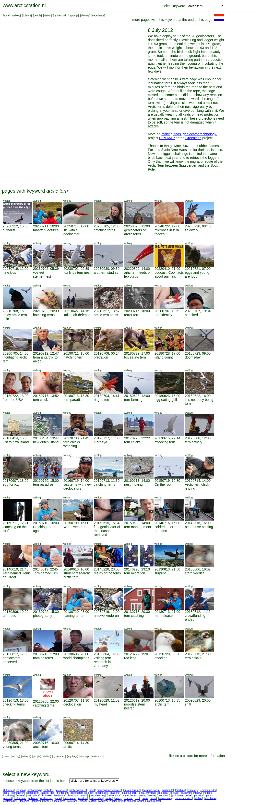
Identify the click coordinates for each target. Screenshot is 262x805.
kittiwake (46, 795)
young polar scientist (149, 801)
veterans (72, 801)
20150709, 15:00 (76, 523)
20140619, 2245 (45, 569)
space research (183, 798)
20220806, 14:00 (137, 269)
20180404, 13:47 (46, 438)
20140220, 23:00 (106, 569)
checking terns (14, 704)
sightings (73, 15)
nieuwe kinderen (106, 616)
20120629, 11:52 (106, 700)
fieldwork (191, 230)
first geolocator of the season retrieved (107, 531)
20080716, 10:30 (46, 743)
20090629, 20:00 (198, 700)
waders (103, 801)
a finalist (9, 230)
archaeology (34, 790)
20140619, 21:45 (15, 569)
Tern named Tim (45, 573)
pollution (32, 798)
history (197, 793)
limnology (73, 795)
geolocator (76, 793)
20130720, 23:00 (76, 612)
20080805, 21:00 (15, 743)
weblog (16, 15)
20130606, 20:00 (76, 654)
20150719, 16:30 (167, 481)
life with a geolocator (71, 232)
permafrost (163, 795)
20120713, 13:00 (15, 700)
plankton (198, 795)
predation (101, 357)
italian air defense (76, 315)
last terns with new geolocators (77, 486)
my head (100, 704)
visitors (92, 801)
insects (20, 795)
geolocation (72, 704)
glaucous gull (128, 793)
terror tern (131, 315)
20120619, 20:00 (137, 700)
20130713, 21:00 (167, 612)
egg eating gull (166, 400)
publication (70, 798)
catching (180, 790)
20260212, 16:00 (15, 226)
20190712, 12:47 (46, 353)
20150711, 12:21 (15, 523)
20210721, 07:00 (198, 269)
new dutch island (46, 442)
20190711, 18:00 (76, 353)
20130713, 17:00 (46, 654)
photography (42, 616)
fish (53, 793)
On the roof (163, 484)
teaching (24, 801)
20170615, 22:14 (167, 438)
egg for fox (11, 484)
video (83, 801)
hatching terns (44, 315)
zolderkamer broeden (164, 529)
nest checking (97, 795)
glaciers (114, 793)
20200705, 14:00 (15, 353)
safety (118, 798)
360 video (8, 790)
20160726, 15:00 (46, 481)
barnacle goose (151, 790)
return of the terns (107, 573)
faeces (44, 793)
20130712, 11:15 (198, 612)
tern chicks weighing (71, 444)
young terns (12, 747)
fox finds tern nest (77, 272)
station (47, 15)
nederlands (98, 15)
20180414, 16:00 (15, 438)
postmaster (46, 798)
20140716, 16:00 (167, 523)
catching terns (104, 230)
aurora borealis (132, 790)
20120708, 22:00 (46, 701)
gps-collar (163, 793)
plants (209, 795)
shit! (188, 704)
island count (164, 357)
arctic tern (162, 704)
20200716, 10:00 (137, 311)
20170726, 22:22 (137, 438)
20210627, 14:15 (76, 311)
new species (130, 795)
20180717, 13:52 (46, 396)
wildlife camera (127, 801)
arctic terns (71, 747)
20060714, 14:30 (76, 743)
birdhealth (167, 790)
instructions (33, 795)
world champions (76, 658)
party (142, 795)
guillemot (186, 793)
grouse (175, 793)
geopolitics (101, 793)
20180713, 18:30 (76, 396)
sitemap (85, 15)
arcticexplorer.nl (78, 790)
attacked (191, 315)
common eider (208, 790)
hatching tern (73, 357)
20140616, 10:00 (76, 569)
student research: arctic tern (76, 575)
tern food (9, 616)
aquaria (21, 790)
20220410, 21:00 (167, 269)
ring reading (96, 798)
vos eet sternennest (42, 274)
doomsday (193, 357)
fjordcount (62, 793)
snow (153, 798)
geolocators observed (11, 660)
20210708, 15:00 (15, 311)
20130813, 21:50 (167, 569)
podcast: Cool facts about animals (169, 274)
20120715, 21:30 (198, 654)
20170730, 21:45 (76, 438)
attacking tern (165, 442)
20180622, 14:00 (198, 396)
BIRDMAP (167, 138)
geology (89, 793)
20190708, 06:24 (106, 353)
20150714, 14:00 (198, 481)
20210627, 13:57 (106, 311)
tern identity (163, 315)
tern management (137, 527)
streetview (210, 798)
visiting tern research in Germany (102, 662)
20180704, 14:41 (106, 396)
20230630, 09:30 (106, 269)
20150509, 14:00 (137, 523)
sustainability (10, 801)
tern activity (193, 442)
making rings (171, 134)
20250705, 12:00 (106, 226)
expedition (32, 793)
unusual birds (58, 801)
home (6, 15)
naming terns (73, 616)
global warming (147, 793)
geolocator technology (199, 134)
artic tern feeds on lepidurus (138, 274)
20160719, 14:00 (76, 481)
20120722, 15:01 (137, 654)
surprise (161, 573)
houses (208, 793)
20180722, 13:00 (15, 396)
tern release (164, 616)
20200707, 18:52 (167, 311)
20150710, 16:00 (46, 523)
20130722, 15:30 (46, 612)
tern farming (133, 400)
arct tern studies (106, 272)
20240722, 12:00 (167, 226)
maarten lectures (46, 230)
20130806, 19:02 (198, 569)
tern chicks (41, 400)
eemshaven (18, 793)
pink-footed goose (182, 795)
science (27, 15)
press (58, 798)
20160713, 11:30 (106, 481)
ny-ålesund (60, 15)
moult (84, 795)
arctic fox (48, 790)
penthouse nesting (199, 527)
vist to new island (16, 442)
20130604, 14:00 (106, 654)
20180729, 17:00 (137, 353)
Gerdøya (100, 442)
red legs (130, 658)
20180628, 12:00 (137, 396)
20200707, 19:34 (198, 311)
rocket (109, 798)
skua (145, 798)
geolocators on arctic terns (135, 232)
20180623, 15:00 (167, 396)
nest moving (133, 484)
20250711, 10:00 (46, 226)
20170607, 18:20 (15, 481)
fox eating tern (135, 357)
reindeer (82, 798)
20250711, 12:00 (76, 226)
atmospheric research (109, 790)
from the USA (13, 400)
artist (92, 790)
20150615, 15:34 (106, 523)
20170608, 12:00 (198, 438)
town (45, 801)
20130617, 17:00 (15, 654)
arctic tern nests (106, 315)
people (37, 15)
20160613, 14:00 (137, 481)
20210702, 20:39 (46, 311)
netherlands (114, 795)
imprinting (8, 795)
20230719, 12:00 (15, 269)
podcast (7, 798)
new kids (9, 272)
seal (137, 798)
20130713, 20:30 (137, 612)
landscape (60, 795)
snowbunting (166, 798)
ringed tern (102, 400)
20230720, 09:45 (198, 226)
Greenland (193, 138)
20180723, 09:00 (198, 353)
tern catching (134, 616)
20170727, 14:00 (106, 438)
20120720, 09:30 (167, 654)
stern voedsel (195, 573)
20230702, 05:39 (46, 269)
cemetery (193, 790)
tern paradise (73, 400)
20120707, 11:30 (76, 700)
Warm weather (74, 527)
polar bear (20, 798)
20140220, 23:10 (137, 569)
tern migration (134, 573)
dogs (6, 793)
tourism (36, 801)
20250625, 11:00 (137, 226)
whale (113, 801)
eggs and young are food (197, 274)
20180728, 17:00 (167, 353)
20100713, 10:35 (167, 700)
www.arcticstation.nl (24, 5)
